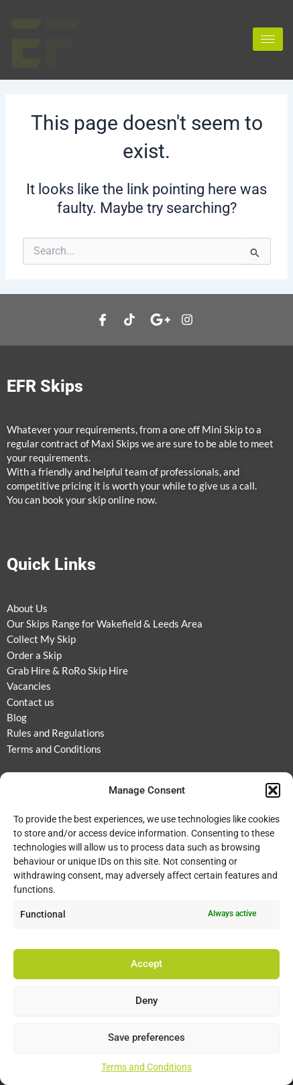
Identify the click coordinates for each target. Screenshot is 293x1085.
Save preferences (146, 1037)
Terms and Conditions (146, 1067)
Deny (146, 1001)
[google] (160, 319)
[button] (273, 790)
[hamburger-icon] (268, 39)
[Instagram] (187, 319)
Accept (146, 964)
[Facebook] (103, 319)
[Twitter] (129, 319)
